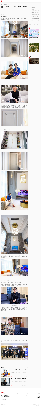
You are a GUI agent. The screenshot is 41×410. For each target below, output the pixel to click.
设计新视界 (28, 1)
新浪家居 (26, 395)
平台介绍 (16, 395)
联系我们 (16, 396)
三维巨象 (22, 1)
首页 (1, 4)
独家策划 (17, 1)
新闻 (13, 1)
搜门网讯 (3, 11)
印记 (6, 4)
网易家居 (26, 396)
